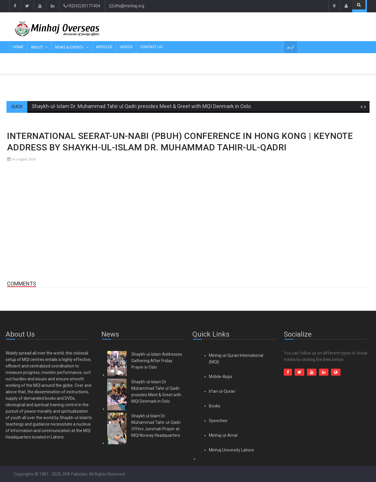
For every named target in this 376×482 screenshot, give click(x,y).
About (37, 47)
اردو (290, 47)
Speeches (218, 420)
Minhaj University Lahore (231, 450)
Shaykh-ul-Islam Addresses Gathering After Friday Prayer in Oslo (156, 361)
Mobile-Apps (220, 376)
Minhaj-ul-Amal (223, 435)
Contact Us (151, 47)
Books (214, 406)
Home (18, 47)
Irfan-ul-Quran (222, 391)
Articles (104, 47)
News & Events (69, 47)
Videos (126, 47)
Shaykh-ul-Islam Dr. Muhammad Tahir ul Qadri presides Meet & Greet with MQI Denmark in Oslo (141, 106)
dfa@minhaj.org (126, 6)
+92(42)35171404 (81, 6)
